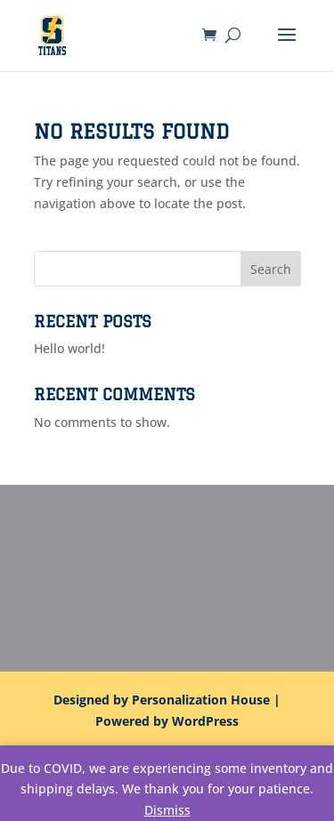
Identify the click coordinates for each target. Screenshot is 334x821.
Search (270, 269)
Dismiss (167, 809)
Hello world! (69, 348)
